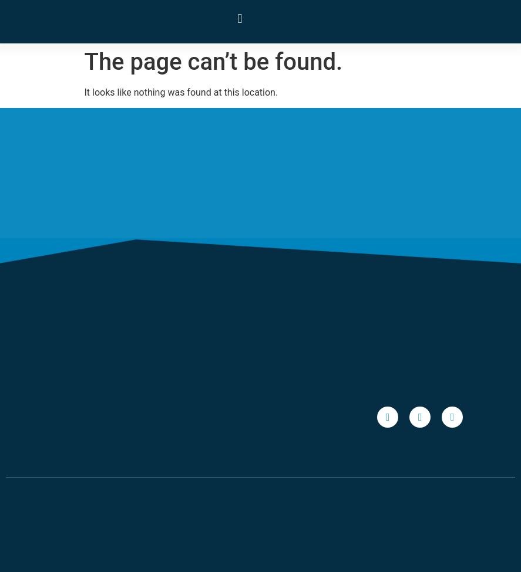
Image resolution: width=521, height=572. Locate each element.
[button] (240, 19)
